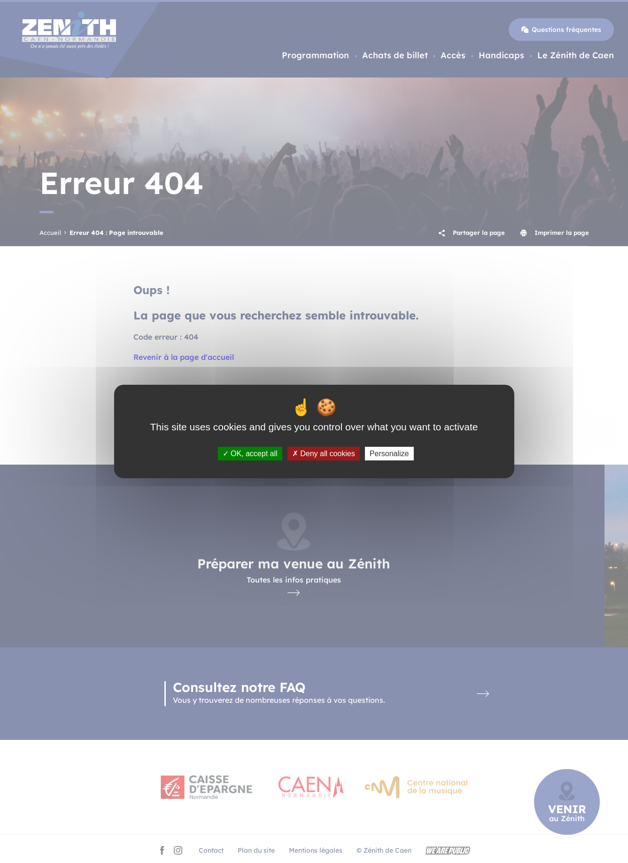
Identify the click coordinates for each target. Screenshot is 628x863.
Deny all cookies (323, 454)
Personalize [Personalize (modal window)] (389, 454)
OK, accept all (250, 454)
